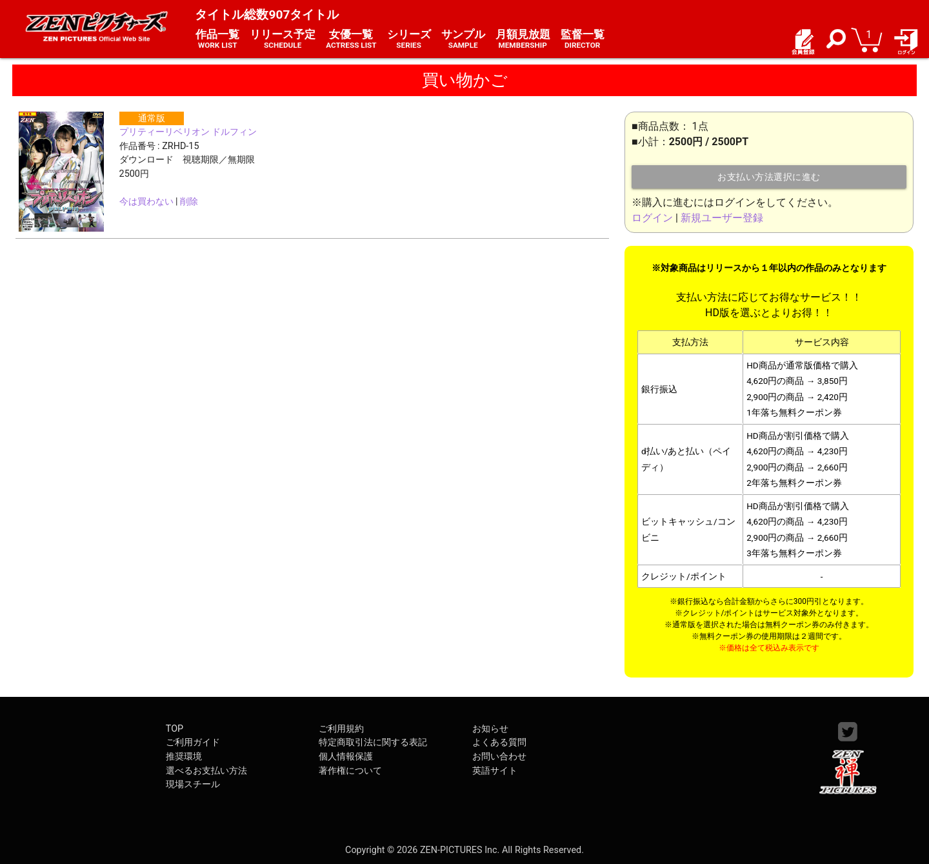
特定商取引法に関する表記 (373, 742)
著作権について (350, 770)
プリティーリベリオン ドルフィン (188, 131)
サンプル (463, 39)
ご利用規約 (341, 728)
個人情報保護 (346, 756)
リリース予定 (282, 39)
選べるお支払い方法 (206, 770)
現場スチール (193, 784)
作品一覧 (217, 39)
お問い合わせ (499, 756)
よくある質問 (499, 742)
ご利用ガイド (193, 742)
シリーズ (409, 39)
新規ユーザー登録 (722, 218)
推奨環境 (184, 756)
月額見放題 (522, 39)
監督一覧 (582, 39)
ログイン (652, 218)
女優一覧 (351, 39)
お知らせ (490, 728)
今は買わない (146, 201)
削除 (189, 201)
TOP (174, 728)
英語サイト (494, 770)
